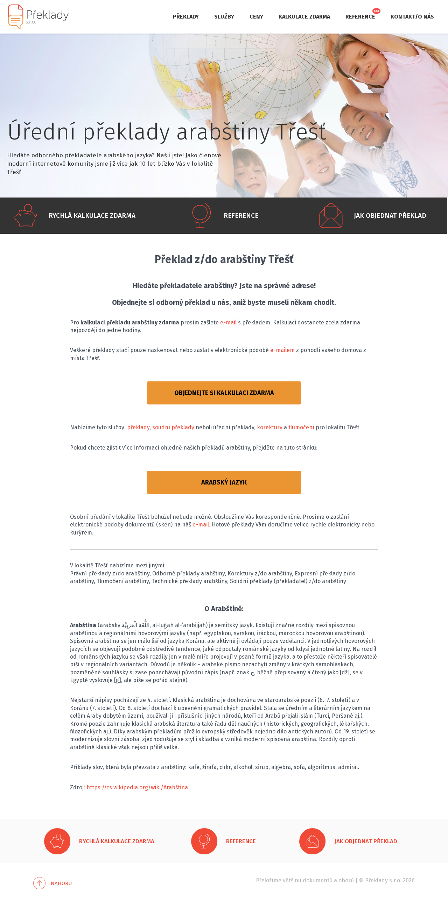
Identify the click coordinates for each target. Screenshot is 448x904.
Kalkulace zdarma (304, 16)
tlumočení (301, 427)
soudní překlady (173, 427)
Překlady (186, 16)
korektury (269, 427)
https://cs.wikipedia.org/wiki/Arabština (137, 787)
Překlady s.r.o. (383, 880)
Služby (224, 16)
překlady (138, 427)
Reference (360, 16)
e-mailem (282, 350)
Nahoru (61, 883)
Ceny (256, 16)
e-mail (228, 322)
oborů (346, 880)
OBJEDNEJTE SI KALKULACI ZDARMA (224, 393)
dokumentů (317, 880)
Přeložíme (268, 880)
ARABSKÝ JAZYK (224, 482)
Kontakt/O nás (412, 16)
